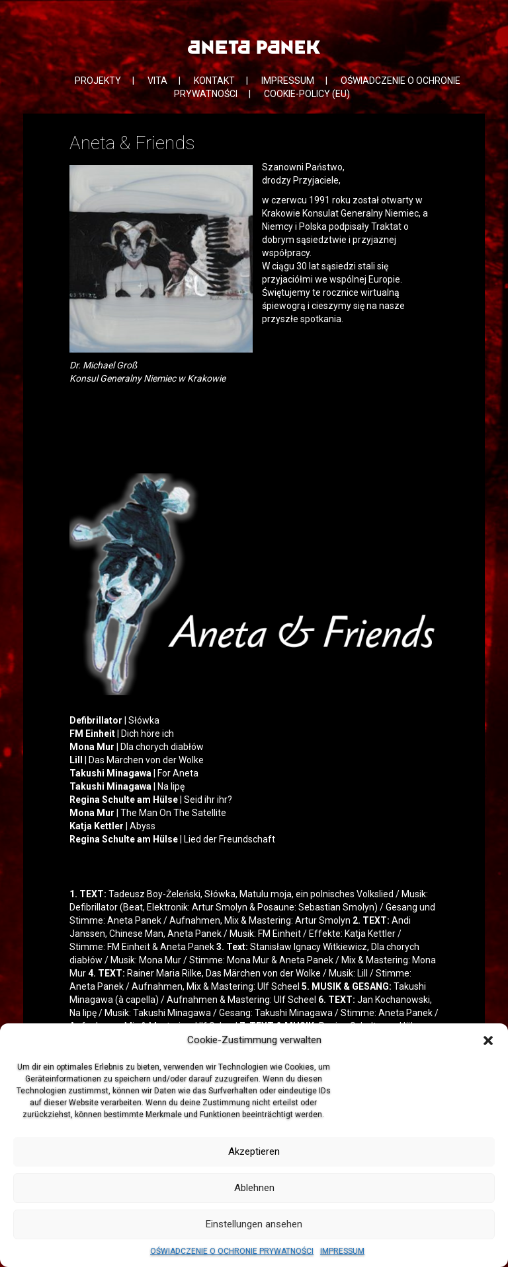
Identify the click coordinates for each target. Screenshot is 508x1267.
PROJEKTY (98, 80)
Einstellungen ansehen (254, 1224)
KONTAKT (214, 80)
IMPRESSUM (342, 1251)
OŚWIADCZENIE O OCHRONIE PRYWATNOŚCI (232, 1251)
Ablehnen (254, 1188)
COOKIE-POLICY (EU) (307, 93)
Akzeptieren (254, 1151)
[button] (488, 1040)
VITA (157, 80)
